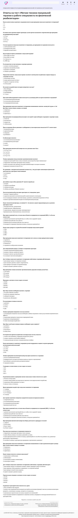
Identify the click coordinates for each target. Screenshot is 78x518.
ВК (67, 3)
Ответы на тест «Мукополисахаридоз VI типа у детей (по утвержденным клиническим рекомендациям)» (16, 503)
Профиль (63, 3)
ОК (71, 3)
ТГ (74, 3)
